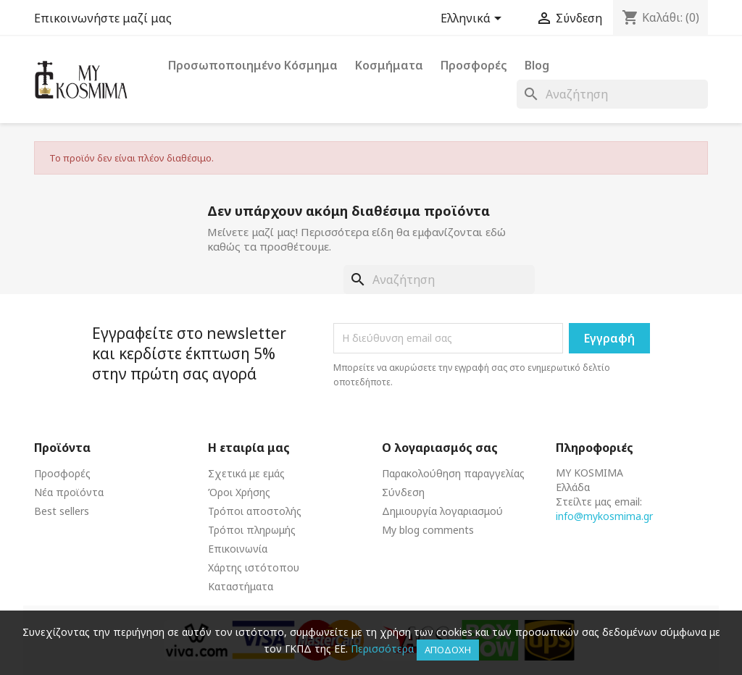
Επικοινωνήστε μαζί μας (103, 18)
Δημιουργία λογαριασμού (442, 511)
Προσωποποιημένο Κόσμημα (253, 65)
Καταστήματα (240, 586)
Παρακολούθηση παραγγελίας (453, 473)
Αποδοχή (448, 649)
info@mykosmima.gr (604, 516)
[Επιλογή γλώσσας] (474, 19)
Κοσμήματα (389, 65)
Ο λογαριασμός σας (440, 448)
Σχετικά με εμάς (246, 473)
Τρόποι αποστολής (254, 511)
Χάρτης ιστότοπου (253, 567)
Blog (537, 65)
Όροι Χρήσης (239, 492)
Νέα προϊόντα (69, 492)
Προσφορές (474, 65)
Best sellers (61, 511)
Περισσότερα (382, 648)
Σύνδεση (403, 492)
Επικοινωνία (237, 548)
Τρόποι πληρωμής (252, 530)
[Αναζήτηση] (612, 94)
